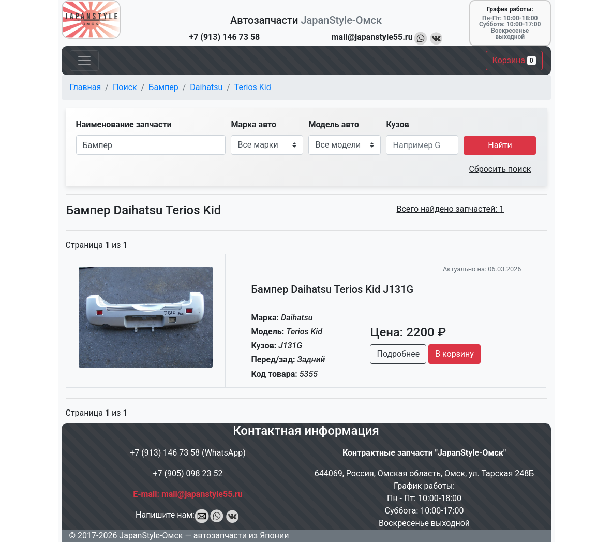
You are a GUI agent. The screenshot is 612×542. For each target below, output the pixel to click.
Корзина (514, 60)
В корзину (454, 354)
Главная (85, 87)
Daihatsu (206, 87)
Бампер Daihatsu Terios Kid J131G (332, 289)
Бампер (163, 87)
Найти (500, 145)
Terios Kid (252, 87)
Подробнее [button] (398, 354)
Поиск (125, 87)
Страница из (97, 245)
